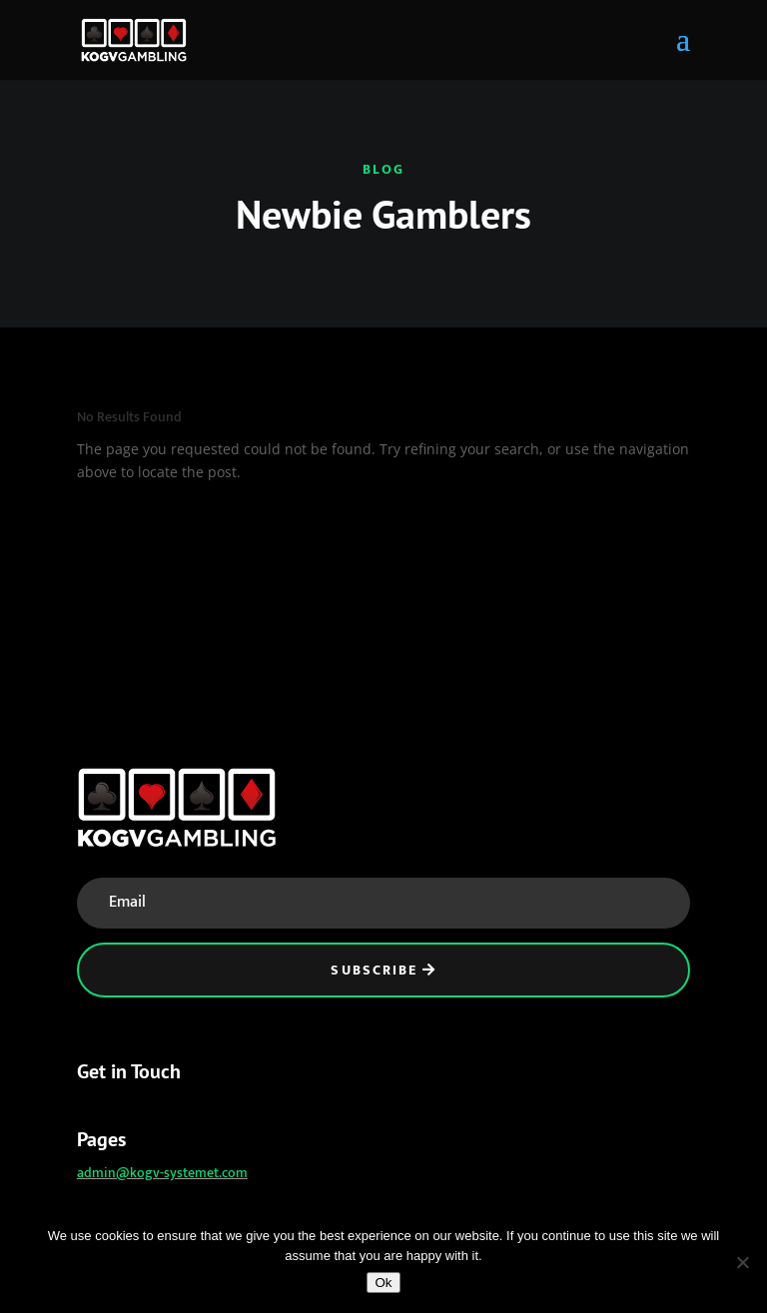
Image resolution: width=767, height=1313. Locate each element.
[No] (742, 1262)
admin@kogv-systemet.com (162, 1172)
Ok (383, 1282)
